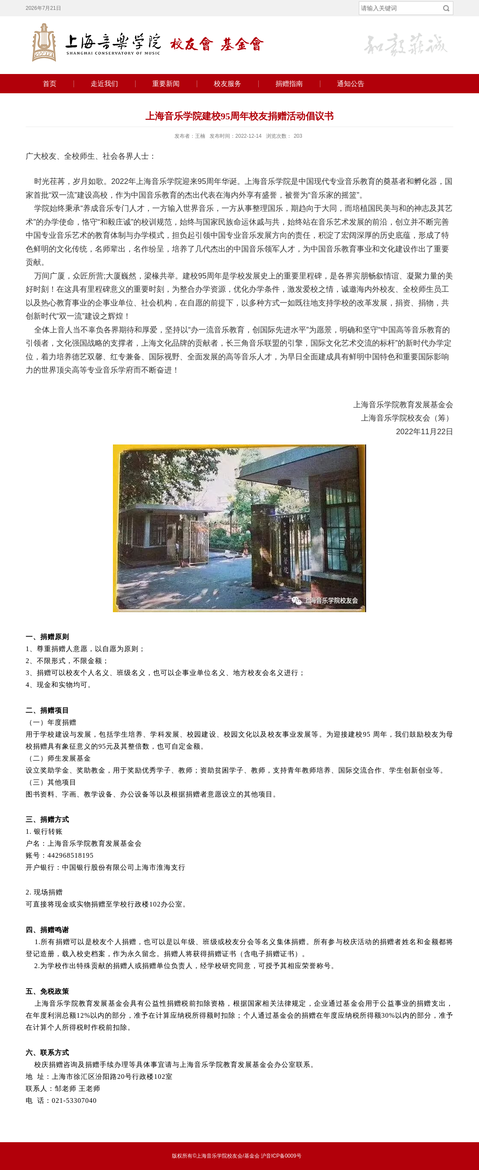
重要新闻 (166, 83)
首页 (49, 83)
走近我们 (104, 83)
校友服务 (227, 83)
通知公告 (350, 83)
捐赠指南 (289, 83)
